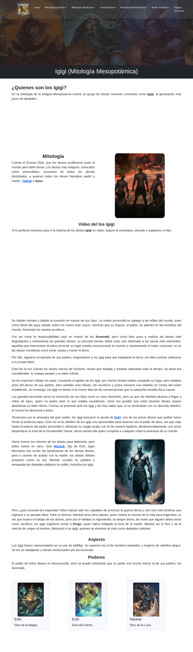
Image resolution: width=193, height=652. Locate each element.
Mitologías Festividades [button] (133, 7)
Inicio (37, 7)
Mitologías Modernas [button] (82, 7)
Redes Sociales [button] (160, 7)
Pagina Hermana (179, 9)
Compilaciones (108, 7)
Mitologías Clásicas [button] (55, 7)
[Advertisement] (96, 128)
